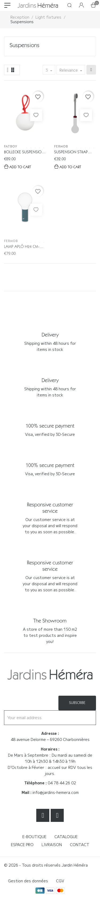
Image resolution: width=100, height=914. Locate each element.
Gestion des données (28, 880)
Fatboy (10, 146)
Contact (79, 844)
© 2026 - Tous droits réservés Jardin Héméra (46, 865)
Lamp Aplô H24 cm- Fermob (21, 258)
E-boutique (34, 836)
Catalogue (66, 836)
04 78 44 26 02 (62, 782)
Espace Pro (22, 844)
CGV (60, 880)
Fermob (61, 146)
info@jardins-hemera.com (56, 792)
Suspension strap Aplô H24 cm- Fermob (74, 152)
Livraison (52, 844)
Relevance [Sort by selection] (69, 70)
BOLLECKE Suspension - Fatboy (24, 152)
